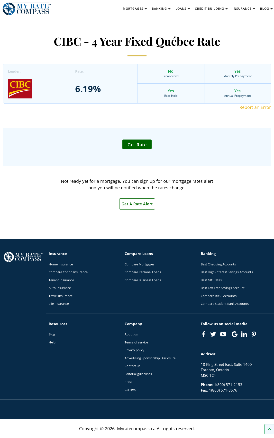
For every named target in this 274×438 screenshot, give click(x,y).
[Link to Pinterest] (253, 334)
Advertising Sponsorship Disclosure (150, 358)
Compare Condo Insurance (68, 272)
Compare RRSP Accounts (219, 296)
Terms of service (136, 342)
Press (128, 381)
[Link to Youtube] (224, 335)
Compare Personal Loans (143, 272)
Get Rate (137, 145)
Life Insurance (59, 303)
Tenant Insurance (61, 280)
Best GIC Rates (211, 280)
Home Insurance (61, 264)
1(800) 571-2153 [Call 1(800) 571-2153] (228, 384)
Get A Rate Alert (137, 204)
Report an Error (255, 107)
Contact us (132, 366)
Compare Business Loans (143, 280)
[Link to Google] (234, 334)
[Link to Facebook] (204, 334)
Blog (52, 334)
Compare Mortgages (139, 264)
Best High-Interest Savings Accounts (227, 272)
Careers (130, 389)
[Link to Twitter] (213, 334)
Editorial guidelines (138, 374)
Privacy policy (134, 350)
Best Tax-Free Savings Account (223, 288)
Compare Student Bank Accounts (225, 303)
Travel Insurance (61, 296)
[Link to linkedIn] (244, 334)
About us (131, 334)
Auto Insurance (60, 288)
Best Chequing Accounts (218, 264)
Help (52, 342)
